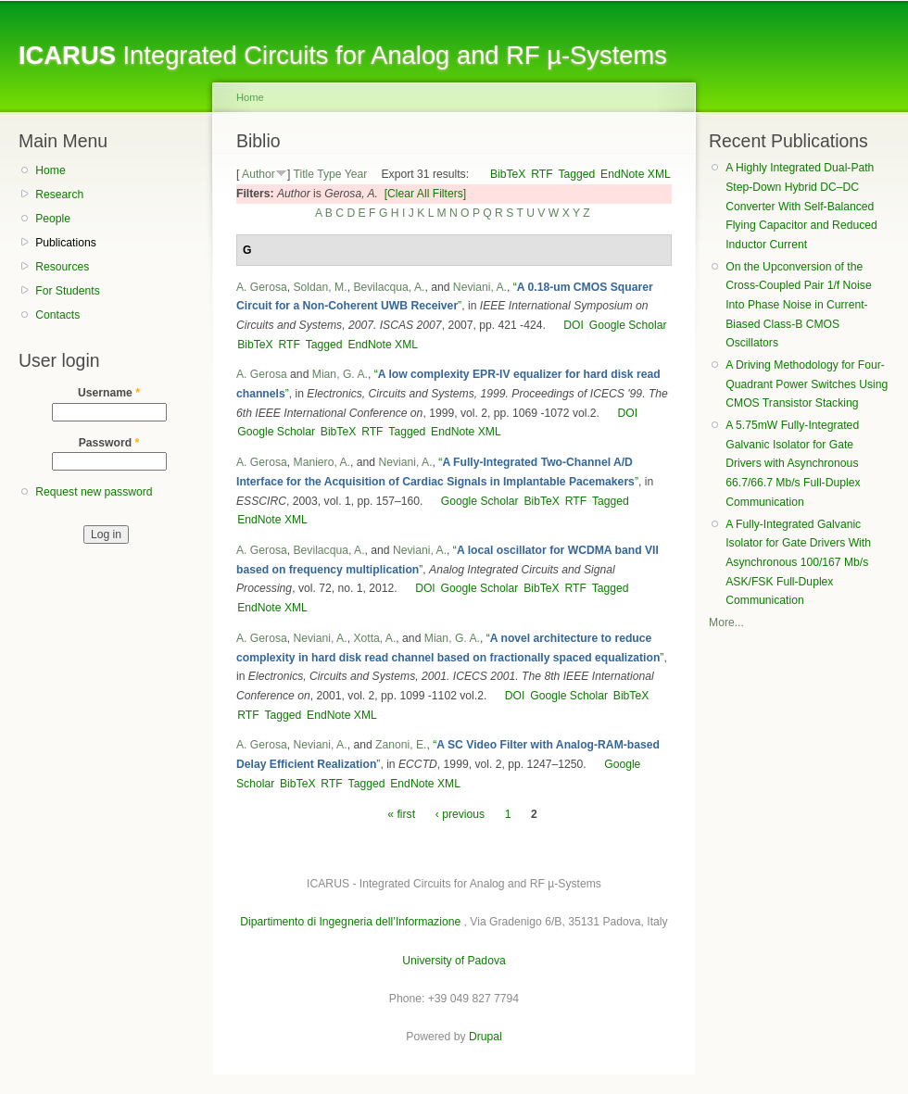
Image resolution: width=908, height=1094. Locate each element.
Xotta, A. (374, 638)
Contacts (57, 314)
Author (258, 174)
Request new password (93, 491)
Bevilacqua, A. (388, 287)
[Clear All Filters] (426, 193)
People (52, 218)
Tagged (576, 174)
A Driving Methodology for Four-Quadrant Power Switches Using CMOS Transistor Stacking (806, 383)
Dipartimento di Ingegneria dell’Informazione (350, 921)
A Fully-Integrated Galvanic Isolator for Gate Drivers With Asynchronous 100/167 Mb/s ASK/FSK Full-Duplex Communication (798, 563)
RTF (541, 174)
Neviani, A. (480, 287)
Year (356, 174)
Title (303, 174)
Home (50, 170)
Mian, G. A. (340, 374)
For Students (67, 290)
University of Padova (453, 960)
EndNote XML (635, 174)
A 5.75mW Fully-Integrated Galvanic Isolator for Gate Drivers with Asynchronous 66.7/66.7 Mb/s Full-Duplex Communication (792, 464)
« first (401, 814)
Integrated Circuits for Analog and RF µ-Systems (343, 55)
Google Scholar (628, 325)
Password (109, 442)
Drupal (485, 1036)
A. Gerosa (261, 287)
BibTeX (508, 174)
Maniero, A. (322, 462)
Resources (62, 266)
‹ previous (460, 814)
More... (726, 622)
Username (109, 392)
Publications (65, 242)
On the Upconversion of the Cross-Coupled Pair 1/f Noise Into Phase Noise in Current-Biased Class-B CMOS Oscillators (798, 305)
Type (329, 174)
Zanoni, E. (400, 744)
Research (59, 194)
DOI (573, 325)
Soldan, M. (320, 287)
